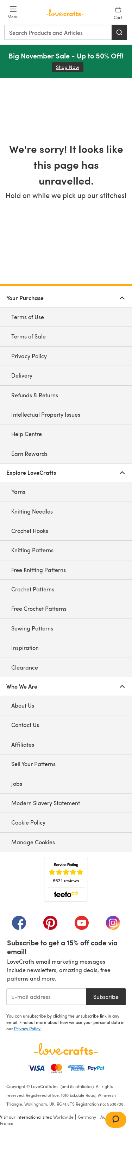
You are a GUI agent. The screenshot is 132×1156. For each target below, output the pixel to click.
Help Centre (26, 433)
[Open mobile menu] (13, 12)
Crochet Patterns (32, 589)
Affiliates (22, 744)
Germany (87, 1117)
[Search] (119, 32)
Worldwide (63, 1117)
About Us (22, 705)
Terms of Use (27, 317)
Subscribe (106, 996)
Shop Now (69, 67)
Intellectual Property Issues (45, 414)
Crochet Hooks (29, 530)
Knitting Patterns (32, 550)
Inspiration (25, 647)
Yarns (18, 491)
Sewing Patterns (32, 628)
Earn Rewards (29, 453)
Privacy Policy (29, 356)
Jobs (16, 783)
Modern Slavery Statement (45, 803)
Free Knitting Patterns (38, 569)
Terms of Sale (28, 336)
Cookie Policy (28, 822)
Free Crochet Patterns (39, 608)
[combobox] (58, 32)
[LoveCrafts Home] (66, 1049)
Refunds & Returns (34, 395)
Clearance (24, 667)
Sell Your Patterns (33, 763)
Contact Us (25, 724)
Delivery (21, 375)
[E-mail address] (46, 996)
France (6, 1123)
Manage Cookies (33, 842)
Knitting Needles (32, 511)
